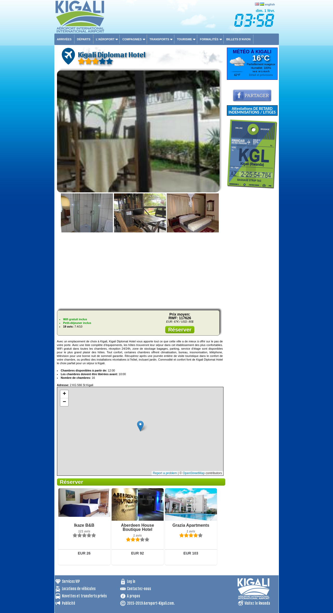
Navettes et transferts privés (84, 596)
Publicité (68, 603)
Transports (159, 39)
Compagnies (132, 39)
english (270, 4)
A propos (133, 596)
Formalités (209, 39)
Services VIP (71, 581)
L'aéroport (105, 39)
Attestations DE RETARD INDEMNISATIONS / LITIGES (252, 110)
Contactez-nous (139, 588)
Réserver (179, 329)
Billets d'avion (238, 39)
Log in (131, 581)
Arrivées (64, 39)
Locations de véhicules (78, 588)
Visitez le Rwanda (257, 603)
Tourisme (184, 39)
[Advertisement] (140, 269)
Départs (84, 39)
